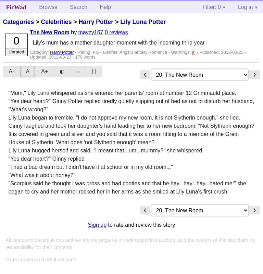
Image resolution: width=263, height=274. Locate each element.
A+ (44, 71)
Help (105, 7)
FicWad (16, 7)
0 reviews (116, 32)
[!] (194, 52)
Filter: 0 (212, 7)
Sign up (97, 225)
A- (11, 71)
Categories (18, 21)
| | (93, 71)
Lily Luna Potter (143, 21)
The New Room (50, 32)
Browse (48, 7)
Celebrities (56, 21)
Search (78, 7)
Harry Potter (95, 21)
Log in (245, 7)
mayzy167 (90, 32)
